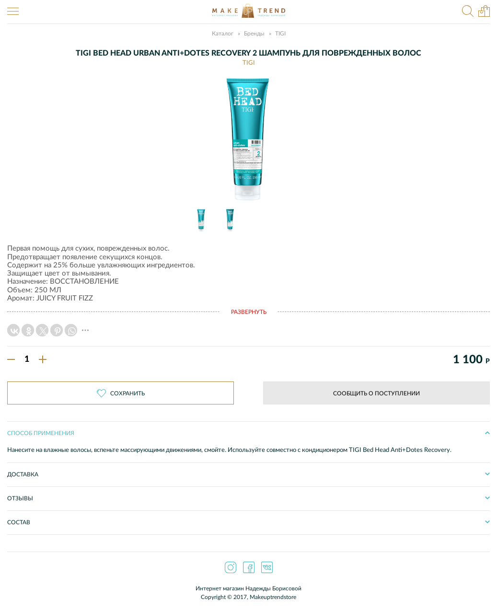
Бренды (254, 33)
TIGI (280, 33)
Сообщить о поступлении (376, 393)
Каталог (222, 33)
